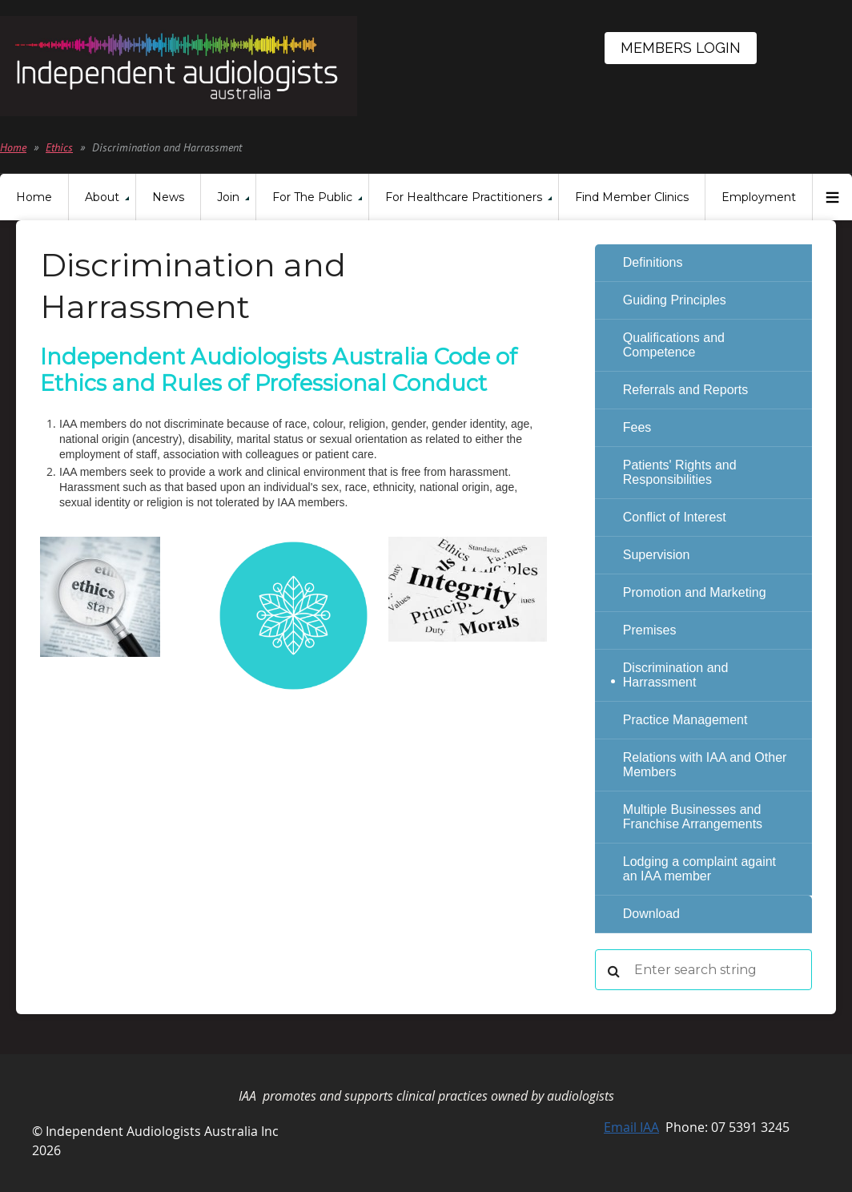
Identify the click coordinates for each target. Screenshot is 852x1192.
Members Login (681, 47)
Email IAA (631, 1127)
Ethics (59, 147)
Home (13, 147)
